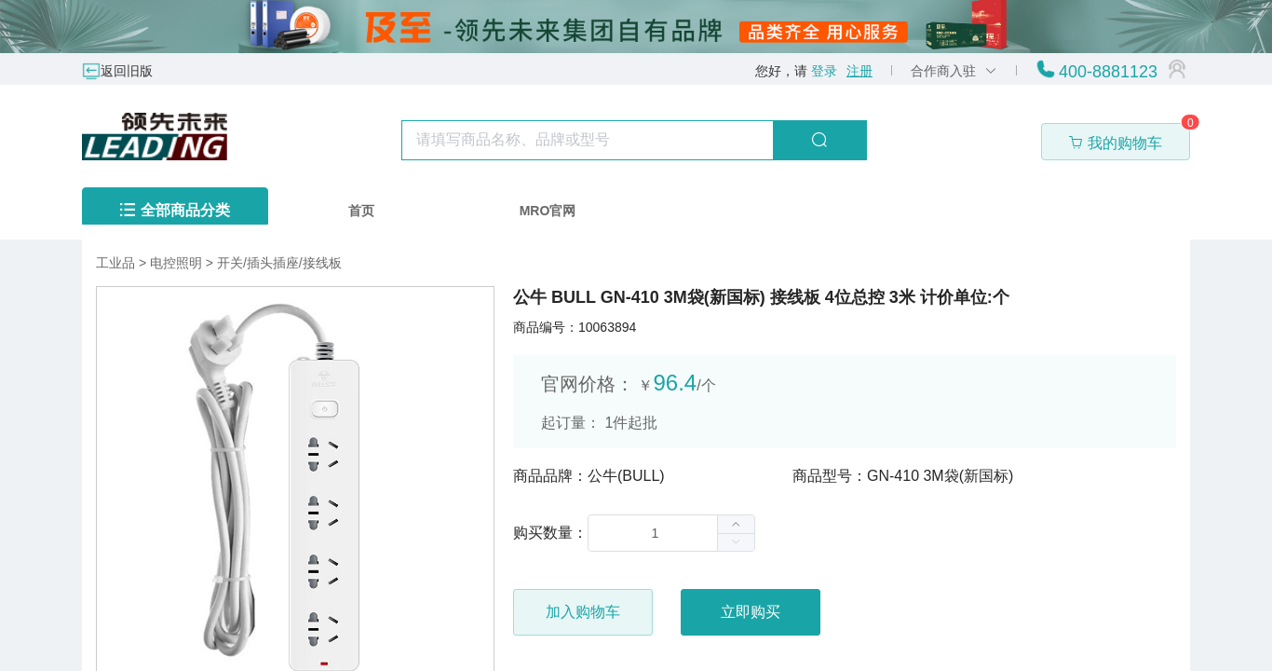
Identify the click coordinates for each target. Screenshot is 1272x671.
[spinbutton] (671, 533)
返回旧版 (127, 70)
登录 (824, 70)
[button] (735, 542)
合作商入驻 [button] (954, 70)
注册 (859, 70)
